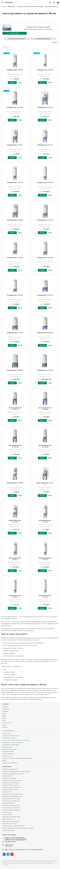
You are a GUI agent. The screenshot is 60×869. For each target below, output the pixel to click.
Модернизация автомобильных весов (11, 805)
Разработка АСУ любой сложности (10, 785)
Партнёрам (5, 727)
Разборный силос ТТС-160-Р (45, 70)
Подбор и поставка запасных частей (11, 801)
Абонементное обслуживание (9, 778)
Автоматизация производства (9, 749)
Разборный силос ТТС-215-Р (45, 220)
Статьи (4, 718)
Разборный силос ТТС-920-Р (45, 370)
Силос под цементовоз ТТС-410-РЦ (45, 408)
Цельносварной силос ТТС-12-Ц (45, 483)
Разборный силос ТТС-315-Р (15, 295)
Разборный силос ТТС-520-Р (15, 107)
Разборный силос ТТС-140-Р (45, 182)
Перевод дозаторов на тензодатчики (11, 798)
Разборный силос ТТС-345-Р (45, 295)
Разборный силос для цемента (43, 38)
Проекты (4, 715)
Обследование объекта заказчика (10, 789)
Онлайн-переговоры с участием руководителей (14, 826)
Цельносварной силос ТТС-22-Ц (15, 521)
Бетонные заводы (7, 733)
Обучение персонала (7, 812)
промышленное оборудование (16, 688)
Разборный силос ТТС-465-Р (45, 332)
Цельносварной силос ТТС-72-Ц (45, 596)
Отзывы (4, 725)
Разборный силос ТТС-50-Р (15, 145)
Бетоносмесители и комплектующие (11, 744)
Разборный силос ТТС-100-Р (15, 70)
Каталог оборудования (9, 730)
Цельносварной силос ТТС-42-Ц (15, 558)
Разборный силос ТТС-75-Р (45, 145)
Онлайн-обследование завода (10, 823)
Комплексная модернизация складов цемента (13, 773)
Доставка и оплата (7, 722)
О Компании (5, 706)
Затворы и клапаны (7, 756)
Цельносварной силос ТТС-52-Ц (45, 558)
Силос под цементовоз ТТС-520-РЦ (45, 446)
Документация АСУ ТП (8, 776)
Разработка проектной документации (11, 787)
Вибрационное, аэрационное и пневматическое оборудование (17, 758)
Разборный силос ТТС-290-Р (45, 257)
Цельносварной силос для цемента (17, 38)
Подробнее (12, 82)
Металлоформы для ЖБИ (8, 830)
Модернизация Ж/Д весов (9, 803)
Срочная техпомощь (7, 814)
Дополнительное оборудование (10, 763)
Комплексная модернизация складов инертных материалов (17, 771)
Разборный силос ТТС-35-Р (45, 107)
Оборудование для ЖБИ (8, 751)
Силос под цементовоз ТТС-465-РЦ (14, 446)
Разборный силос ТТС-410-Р (15, 332)
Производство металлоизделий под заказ (12, 796)
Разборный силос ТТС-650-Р (15, 370)
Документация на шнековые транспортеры (13, 780)
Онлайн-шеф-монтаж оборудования (11, 821)
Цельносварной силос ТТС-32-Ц (45, 521)
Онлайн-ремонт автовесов (9, 819)
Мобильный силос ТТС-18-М (15, 483)
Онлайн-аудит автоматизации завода (11, 816)
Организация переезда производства (11, 807)
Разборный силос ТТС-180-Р (15, 220)
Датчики (4, 760)
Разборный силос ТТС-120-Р (15, 182)
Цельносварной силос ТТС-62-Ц (15, 596)
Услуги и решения (7, 766)
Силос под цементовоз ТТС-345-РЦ (14, 408)
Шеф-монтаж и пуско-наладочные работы (12, 794)
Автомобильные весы (8, 747)
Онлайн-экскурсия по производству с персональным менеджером (18, 828)
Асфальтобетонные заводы (9, 738)
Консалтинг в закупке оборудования (11, 782)
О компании (6, 704)
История (4, 713)
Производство (6, 709)
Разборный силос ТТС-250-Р (15, 257)
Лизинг (4, 720)
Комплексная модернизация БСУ (10, 769)
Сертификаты (6, 711)
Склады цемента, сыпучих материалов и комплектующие (16, 740)
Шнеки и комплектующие (8, 753)
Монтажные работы (7, 792)
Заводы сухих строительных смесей (11, 735)
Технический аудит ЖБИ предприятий (11, 810)
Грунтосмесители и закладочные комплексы (13, 742)
